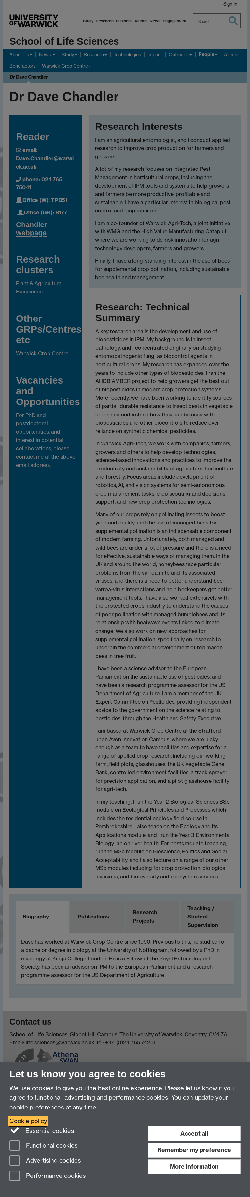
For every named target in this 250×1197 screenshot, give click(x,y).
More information (194, 1166)
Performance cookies (47, 1176)
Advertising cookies (45, 1161)
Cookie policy (28, 1121)
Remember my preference (194, 1150)
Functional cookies (43, 1146)
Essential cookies (41, 1130)
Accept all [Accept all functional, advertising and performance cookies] (194, 1133)
